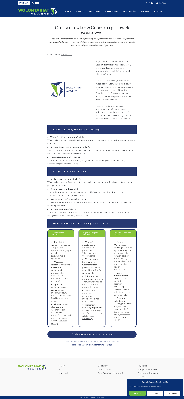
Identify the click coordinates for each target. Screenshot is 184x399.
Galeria (145, 11)
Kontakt (159, 11)
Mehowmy (100, 397)
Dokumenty (103, 365)
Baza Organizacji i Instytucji (110, 373)
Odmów (155, 393)
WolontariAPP (104, 369)
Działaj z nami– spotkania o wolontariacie (92, 334)
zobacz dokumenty (88, 317)
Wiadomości (129, 11)
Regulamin (142, 365)
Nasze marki (111, 11)
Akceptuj (137, 393)
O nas (68, 11)
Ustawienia (172, 393)
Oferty (80, 11)
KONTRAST (24, 3)
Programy (94, 11)
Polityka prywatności (147, 369)
